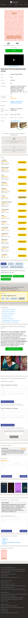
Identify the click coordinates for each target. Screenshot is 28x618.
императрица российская (6, 580)
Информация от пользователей (11, 320)
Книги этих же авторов (9, 311)
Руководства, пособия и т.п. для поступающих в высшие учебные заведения (13, 571)
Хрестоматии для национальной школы (10, 612)
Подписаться (14, 436)
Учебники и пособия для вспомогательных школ (12, 599)
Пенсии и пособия (5, 582)
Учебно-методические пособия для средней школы (12, 607)
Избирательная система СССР (7, 587)
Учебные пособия (5, 604)
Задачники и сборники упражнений (9, 605)
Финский (4, 543)
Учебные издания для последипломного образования (13, 589)
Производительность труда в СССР (8, 595)
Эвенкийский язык (5, 592)
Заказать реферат (6, 276)
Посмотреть (22, 162)
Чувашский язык (4, 601)
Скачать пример (6, 279)
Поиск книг (3, 4)
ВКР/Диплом (19, 264)
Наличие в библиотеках (9, 313)
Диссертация (18, 102)
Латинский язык (4, 611)
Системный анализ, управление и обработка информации (14, 594)
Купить (14, 50)
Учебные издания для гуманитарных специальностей (13, 569)
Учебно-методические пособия (8, 584)
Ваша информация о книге (8, 516)
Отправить (23, 476)
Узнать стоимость (18, 276)
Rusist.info (15, 2)
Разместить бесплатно (8, 425)
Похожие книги (7, 316)
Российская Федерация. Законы (8, 567)
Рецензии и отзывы (8, 315)
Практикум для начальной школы (8, 574)
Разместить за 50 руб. (7, 401)
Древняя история (5, 575)
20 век (3, 541)
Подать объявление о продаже (9, 408)
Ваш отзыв (4, 458)
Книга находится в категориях (10, 322)
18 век (15, 4)
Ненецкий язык (4, 609)
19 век (21, 4)
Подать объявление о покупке (9, 385)
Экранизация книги (14, 60)
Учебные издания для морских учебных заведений (12, 597)
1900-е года (5, 539)
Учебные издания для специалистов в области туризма (13, 585)
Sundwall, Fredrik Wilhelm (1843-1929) (11, 542)
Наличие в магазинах (8, 318)
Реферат (12, 101)
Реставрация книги (15, 121)
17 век (10, 4)
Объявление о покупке (9, 309)
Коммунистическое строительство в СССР (10, 577)
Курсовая (18, 101)
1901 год (4, 538)
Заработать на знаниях (17, 267)
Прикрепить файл (6, 476)
